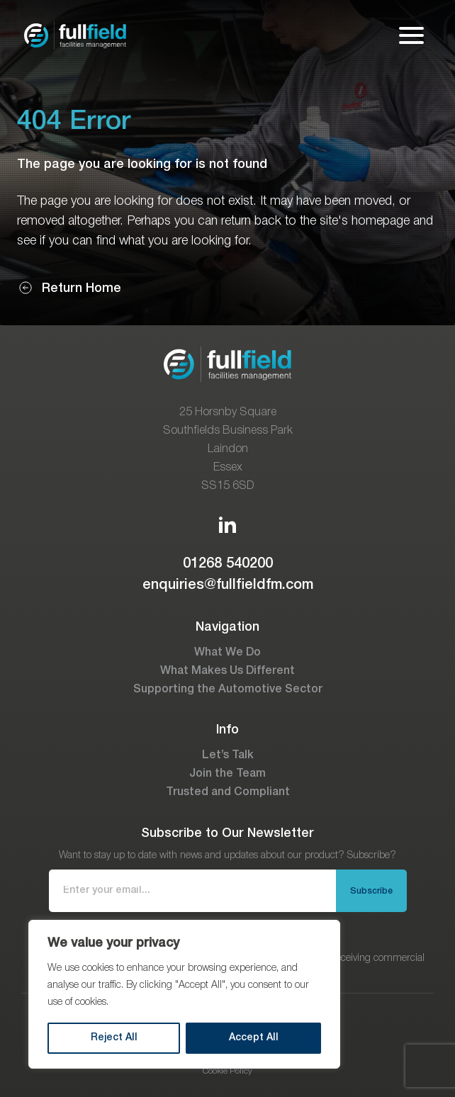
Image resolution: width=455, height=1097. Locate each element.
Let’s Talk (228, 755)
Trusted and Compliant (228, 792)
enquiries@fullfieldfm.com (227, 585)
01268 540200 (228, 564)
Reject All (114, 1037)
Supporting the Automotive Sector (227, 689)
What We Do (227, 653)
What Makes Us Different (227, 671)
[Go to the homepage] (75, 35)
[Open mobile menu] (411, 35)
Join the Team (227, 774)
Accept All (254, 1037)
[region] (184, 994)
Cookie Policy (227, 1071)
